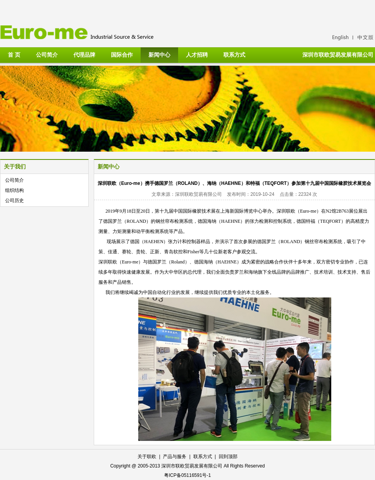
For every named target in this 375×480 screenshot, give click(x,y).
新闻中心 (159, 55)
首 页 (14, 55)
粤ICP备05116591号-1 (187, 475)
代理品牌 (84, 55)
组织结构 (14, 190)
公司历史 (14, 200)
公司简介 (47, 55)
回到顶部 (228, 456)
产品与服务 (174, 456)
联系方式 (234, 55)
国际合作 (122, 55)
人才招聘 (197, 55)
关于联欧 (147, 456)
